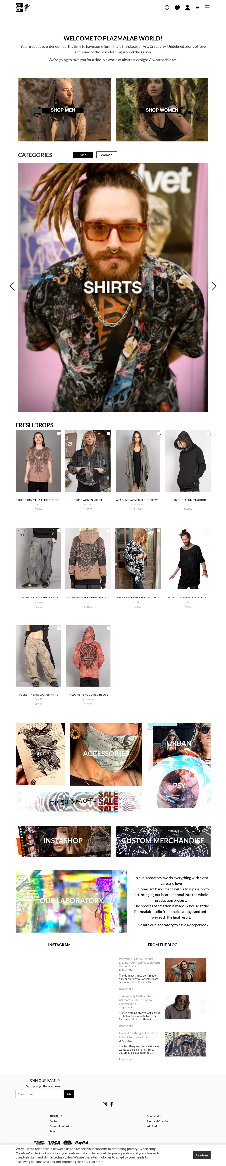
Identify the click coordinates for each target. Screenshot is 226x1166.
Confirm (202, 1155)
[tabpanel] (113, 287)
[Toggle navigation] (207, 7)
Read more (126, 988)
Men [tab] (83, 155)
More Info (96, 1161)
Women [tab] (106, 155)
